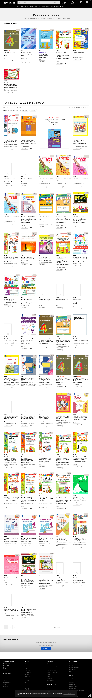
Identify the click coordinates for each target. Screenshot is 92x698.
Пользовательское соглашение (77, 690)
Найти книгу (46, 648)
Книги (18, 6)
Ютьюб (5, 680)
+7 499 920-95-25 (40, 8)
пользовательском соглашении (37, 693)
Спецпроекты (50, 680)
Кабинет (71, 671)
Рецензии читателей (52, 668)
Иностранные (24, 6)
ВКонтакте (5, 676)
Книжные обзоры (51, 670)
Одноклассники (7, 682)
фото (17, 30)
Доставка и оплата (7, 8)
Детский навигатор (52, 666)
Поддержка (58, 8)
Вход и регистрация (74, 667)
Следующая (57, 627)
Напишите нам (73, 686)
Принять (69, 693)
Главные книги (29, 684)
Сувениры (27, 676)
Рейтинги (22, 8)
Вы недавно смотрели (10, 639)
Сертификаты (16, 8)
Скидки (33, 8)
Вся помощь (72, 688)
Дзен (4, 684)
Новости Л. (50, 676)
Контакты (52, 8)
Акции (26, 682)
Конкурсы (49, 678)
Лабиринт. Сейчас (51, 664)
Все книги (27, 664)
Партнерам (50, 687)
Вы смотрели (72, 669)
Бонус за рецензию (30, 687)
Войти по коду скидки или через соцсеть (77, 664)
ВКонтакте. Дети (7, 678)
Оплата (71, 680)
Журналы (27, 668)
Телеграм (5, 686)
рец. (86, 28)
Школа (35, 6)
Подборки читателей (52, 672)
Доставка (71, 682)
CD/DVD (27, 674)
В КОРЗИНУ (7, 61)
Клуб (57, 6)
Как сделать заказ (73, 678)
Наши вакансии (51, 689)
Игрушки (48, 6)
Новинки (28, 8)
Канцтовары (42, 6)
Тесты (48, 674)
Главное (31, 6)
